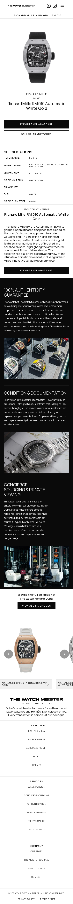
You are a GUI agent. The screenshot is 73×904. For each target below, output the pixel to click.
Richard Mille (36, 730)
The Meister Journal (36, 860)
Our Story (36, 851)
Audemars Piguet (36, 748)
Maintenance (36, 829)
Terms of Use (47, 899)
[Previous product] (8, 654)
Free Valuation (37, 821)
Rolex (36, 756)
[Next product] (64, 654)
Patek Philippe (36, 739)
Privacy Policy (26, 899)
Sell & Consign (36, 786)
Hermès (36, 765)
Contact (36, 877)
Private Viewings (37, 812)
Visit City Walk (36, 868)
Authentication (36, 804)
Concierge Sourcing (36, 795)
